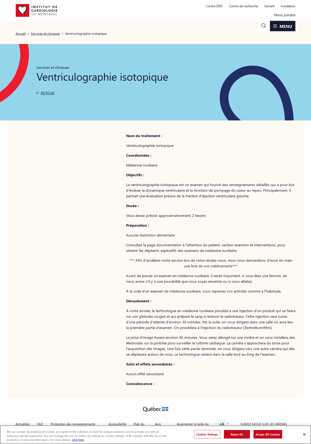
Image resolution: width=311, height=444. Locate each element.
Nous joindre (284, 14)
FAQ (40, 424)
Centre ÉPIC (214, 6)
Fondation (288, 6)
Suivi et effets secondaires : (150, 363)
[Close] (304, 434)
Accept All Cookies (268, 434)
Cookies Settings (207, 434)
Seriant (269, 6)
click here (78, 439)
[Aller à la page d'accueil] (36, 10)
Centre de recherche (243, 6)
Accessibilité (117, 424)
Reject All (237, 434)
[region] (155, 434)
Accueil (21, 33)
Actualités (23, 424)
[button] (263, 26)
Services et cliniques (45, 33)
